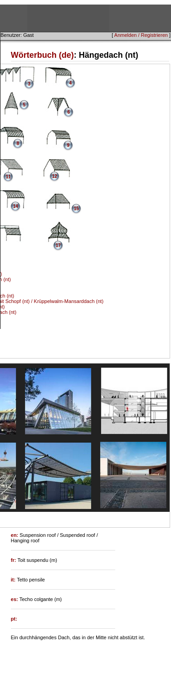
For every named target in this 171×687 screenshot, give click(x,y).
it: (14, 579)
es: (15, 599)
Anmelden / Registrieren (141, 35)
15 (76, 208)
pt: (14, 618)
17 (58, 245)
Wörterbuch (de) (42, 55)
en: (15, 535)
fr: (14, 560)
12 (54, 176)
